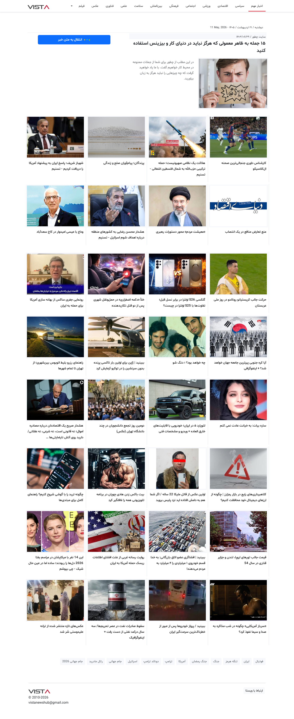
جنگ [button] (216, 661)
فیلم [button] (82, 6)
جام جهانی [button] (115, 661)
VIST (38, 6)
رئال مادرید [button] (96, 661)
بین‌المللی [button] (156, 6)
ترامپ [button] (168, 661)
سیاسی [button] (239, 6)
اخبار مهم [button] (257, 6)
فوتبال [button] (259, 661)
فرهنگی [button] (173, 6)
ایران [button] (246, 661)
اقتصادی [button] (223, 6)
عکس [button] (95, 6)
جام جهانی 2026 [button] (72, 661)
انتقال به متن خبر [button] (74, 40)
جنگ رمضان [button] (199, 661)
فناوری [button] (110, 6)
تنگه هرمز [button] (232, 661)
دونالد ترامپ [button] (151, 661)
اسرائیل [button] (132, 661)
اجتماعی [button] (191, 6)
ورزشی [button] (206, 6)
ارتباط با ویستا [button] (254, 691)
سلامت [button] (138, 6)
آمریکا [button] (182, 661)
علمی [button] (124, 6)
